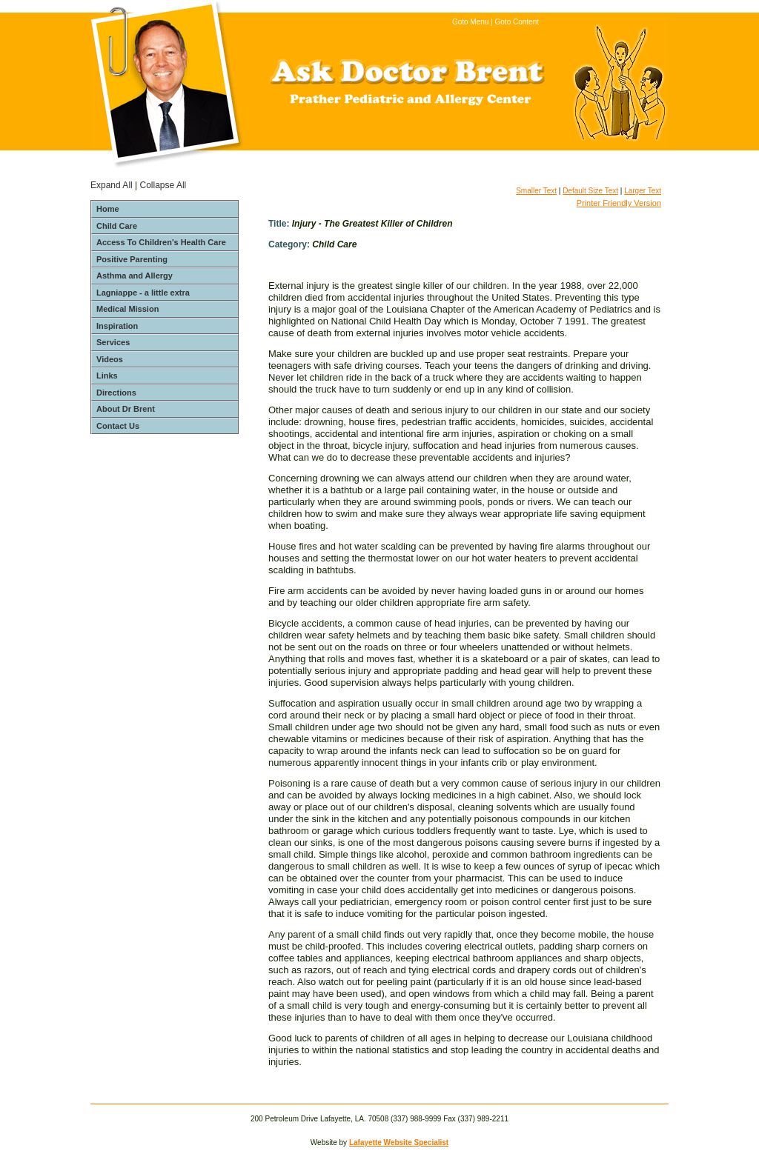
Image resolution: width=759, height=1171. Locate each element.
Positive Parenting (132, 259)
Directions (116, 392)
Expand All (111, 185)
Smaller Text (536, 191)
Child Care (116, 225)
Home (107, 208)
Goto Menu (470, 22)
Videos (109, 359)
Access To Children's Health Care (161, 242)
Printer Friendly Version (619, 202)
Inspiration (117, 325)
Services (113, 342)
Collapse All (163, 185)
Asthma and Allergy (134, 275)
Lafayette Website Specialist (398, 1142)
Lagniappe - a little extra (143, 292)
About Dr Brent (125, 408)
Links (107, 375)
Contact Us (117, 425)
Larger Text (642, 191)
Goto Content (517, 22)
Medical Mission (127, 308)
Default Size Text (590, 191)
